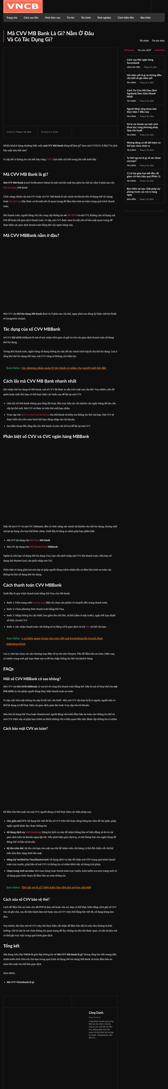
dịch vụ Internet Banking (35, 414)
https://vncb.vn (95, 1017)
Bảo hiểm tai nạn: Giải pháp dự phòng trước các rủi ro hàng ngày (143, 191)
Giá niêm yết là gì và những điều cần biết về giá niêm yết (144, 77)
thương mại (38, 602)
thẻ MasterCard (38, 546)
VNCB (49, 159)
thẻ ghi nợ (14, 201)
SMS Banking (33, 832)
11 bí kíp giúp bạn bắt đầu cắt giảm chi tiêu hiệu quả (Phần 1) (143, 175)
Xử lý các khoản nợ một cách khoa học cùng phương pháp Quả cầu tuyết (142, 127)
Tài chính (144, 40)
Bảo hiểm (131, 199)
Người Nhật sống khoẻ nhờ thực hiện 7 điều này (141, 110)
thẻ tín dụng (10, 187)
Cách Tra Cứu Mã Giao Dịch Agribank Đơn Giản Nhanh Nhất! (142, 93)
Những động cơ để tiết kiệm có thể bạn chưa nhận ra (143, 144)
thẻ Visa (34, 540)
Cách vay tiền (133, 67)
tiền (88, 626)
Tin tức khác (158, 40)
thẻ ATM (72, 215)
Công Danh (96, 1012)
